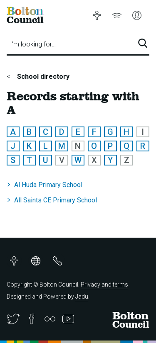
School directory (42, 76)
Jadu (81, 296)
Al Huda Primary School (48, 185)
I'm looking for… (33, 44)
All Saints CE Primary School (55, 200)
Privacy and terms (104, 284)
